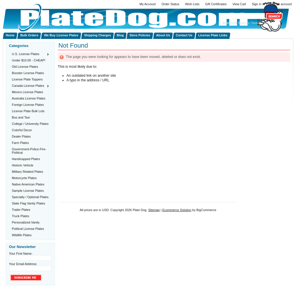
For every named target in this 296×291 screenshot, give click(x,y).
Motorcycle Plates (24, 178)
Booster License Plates (28, 73)
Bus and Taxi (21, 117)
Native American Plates (28, 184)
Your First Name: (20, 253)
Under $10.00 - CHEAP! (28, 60)
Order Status (171, 4)
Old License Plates (25, 66)
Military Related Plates (27, 171)
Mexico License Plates (27, 92)
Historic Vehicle (22, 165)
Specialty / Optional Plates (30, 197)
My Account (147, 4)
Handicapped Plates (26, 159)
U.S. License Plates (29, 54)
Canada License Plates (29, 86)
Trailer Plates (21, 209)
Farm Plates (20, 142)
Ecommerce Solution (176, 210)
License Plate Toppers (27, 79)
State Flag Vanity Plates (28, 203)
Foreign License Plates (28, 104)
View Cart (239, 4)
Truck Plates (20, 216)
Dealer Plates (21, 136)
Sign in (256, 4)
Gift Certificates (216, 4)
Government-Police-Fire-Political (29, 150)
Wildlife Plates (22, 235)
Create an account (279, 4)
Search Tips (259, 23)
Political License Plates (28, 228)
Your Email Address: (23, 264)
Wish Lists (192, 4)
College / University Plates (30, 123)
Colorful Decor (22, 130)
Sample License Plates (28, 190)
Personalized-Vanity (26, 222)
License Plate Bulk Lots (28, 111)
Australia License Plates (28, 98)
